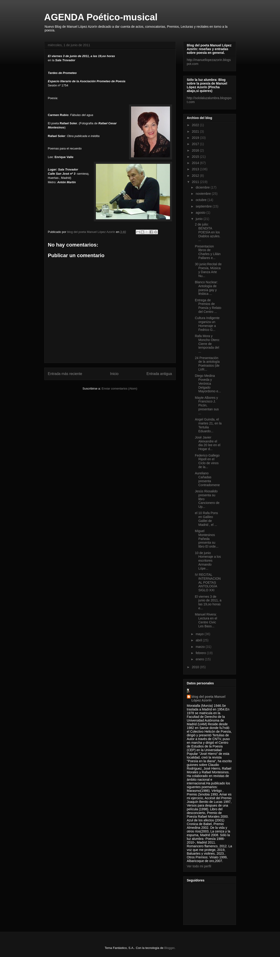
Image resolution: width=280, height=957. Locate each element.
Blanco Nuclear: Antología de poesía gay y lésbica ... (206, 288)
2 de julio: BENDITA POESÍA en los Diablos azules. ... (207, 232)
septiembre (204, 206)
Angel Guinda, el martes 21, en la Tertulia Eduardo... (208, 425)
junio (199, 219)
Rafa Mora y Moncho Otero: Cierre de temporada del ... (207, 343)
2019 (196, 138)
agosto (201, 212)
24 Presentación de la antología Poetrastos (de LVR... (207, 363)
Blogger (169, 948)
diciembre (203, 187)
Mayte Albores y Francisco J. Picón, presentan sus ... (207, 405)
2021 (196, 131)
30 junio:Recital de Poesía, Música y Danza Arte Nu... (208, 269)
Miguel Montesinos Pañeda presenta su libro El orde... (206, 538)
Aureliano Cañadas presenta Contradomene (207, 479)
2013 (196, 169)
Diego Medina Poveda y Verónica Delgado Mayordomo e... (208, 383)
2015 (196, 156)
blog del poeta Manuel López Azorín (209, 698)
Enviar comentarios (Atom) (119, 388)
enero (200, 659)
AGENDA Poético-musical (101, 17)
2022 (196, 125)
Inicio (114, 374)
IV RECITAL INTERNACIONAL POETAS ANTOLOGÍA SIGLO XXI (207, 582)
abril (199, 640)
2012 (196, 175)
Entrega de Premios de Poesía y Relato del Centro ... (208, 306)
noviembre (204, 193)
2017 (196, 144)
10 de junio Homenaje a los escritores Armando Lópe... (208, 560)
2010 (196, 667)
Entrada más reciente (65, 374)
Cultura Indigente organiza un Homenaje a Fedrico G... (207, 323)
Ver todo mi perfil (199, 866)
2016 (196, 150)
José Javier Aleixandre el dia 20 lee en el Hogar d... (207, 443)
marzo (201, 647)
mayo (200, 634)
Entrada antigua (159, 374)
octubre (202, 200)
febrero (201, 653)
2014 (196, 163)
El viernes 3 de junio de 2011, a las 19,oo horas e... (208, 602)
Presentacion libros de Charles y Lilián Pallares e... (207, 252)
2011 (196, 182)
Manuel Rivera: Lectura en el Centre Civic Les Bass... (206, 620)
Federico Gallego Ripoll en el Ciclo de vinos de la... (207, 461)
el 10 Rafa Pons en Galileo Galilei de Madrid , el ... (206, 518)
